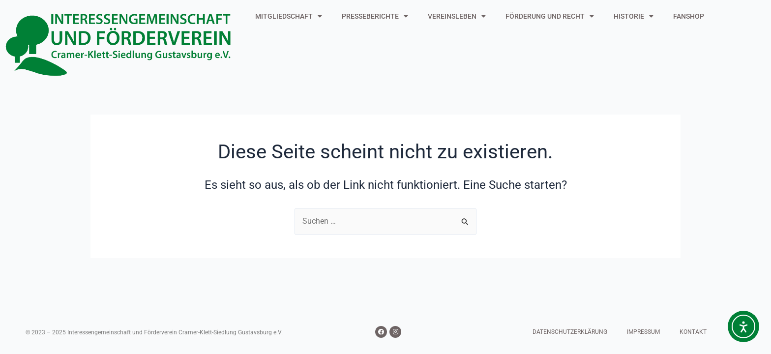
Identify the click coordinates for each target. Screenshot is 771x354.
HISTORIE (633, 16)
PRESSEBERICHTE (375, 16)
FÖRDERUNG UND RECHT (549, 16)
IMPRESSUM (643, 331)
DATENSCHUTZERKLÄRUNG (570, 331)
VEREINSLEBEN (457, 16)
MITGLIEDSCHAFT (288, 16)
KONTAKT (693, 331)
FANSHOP (688, 16)
